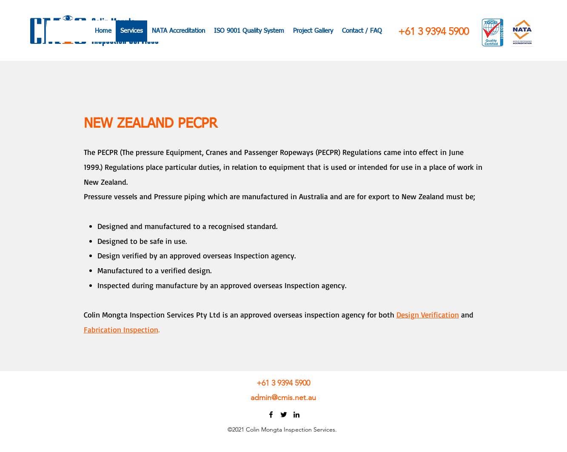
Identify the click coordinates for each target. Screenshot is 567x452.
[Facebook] (271, 414)
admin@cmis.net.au (283, 397)
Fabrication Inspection (121, 329)
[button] (361, 31)
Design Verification (427, 314)
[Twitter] (283, 414)
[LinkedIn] (296, 414)
